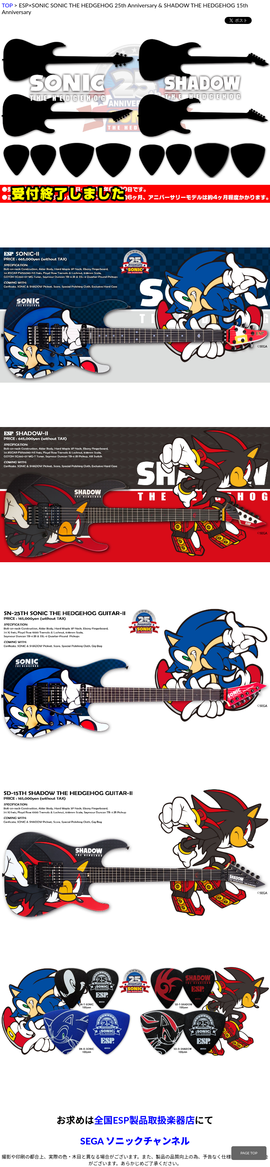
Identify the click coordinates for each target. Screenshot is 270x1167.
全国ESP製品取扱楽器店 (144, 1120)
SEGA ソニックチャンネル (135, 1141)
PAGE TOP (248, 1153)
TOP (7, 5)
